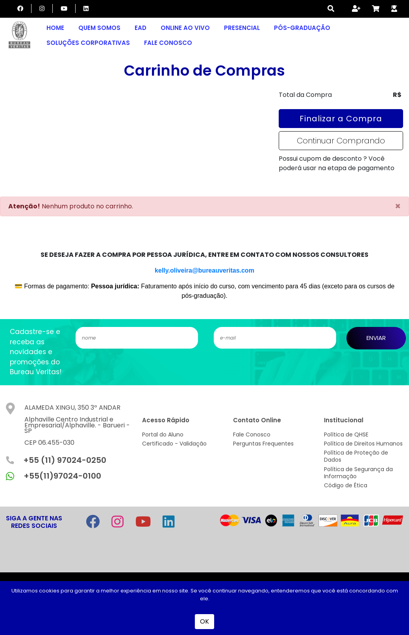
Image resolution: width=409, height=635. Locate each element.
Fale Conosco (168, 43)
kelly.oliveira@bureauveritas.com (204, 270)
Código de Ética (345, 485)
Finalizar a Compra (341, 118)
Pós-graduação (302, 28)
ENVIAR (376, 338)
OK (204, 621)
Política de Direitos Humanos (363, 443)
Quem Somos (99, 28)
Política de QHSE (346, 434)
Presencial (242, 28)
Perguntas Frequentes (263, 443)
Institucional (343, 420)
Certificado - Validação (174, 443)
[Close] (398, 206)
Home (55, 28)
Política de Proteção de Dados (356, 456)
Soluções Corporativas (88, 43)
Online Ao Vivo (185, 28)
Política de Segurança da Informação (358, 472)
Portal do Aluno (162, 434)
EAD (140, 28)
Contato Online (257, 420)
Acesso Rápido (165, 420)
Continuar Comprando (341, 140)
